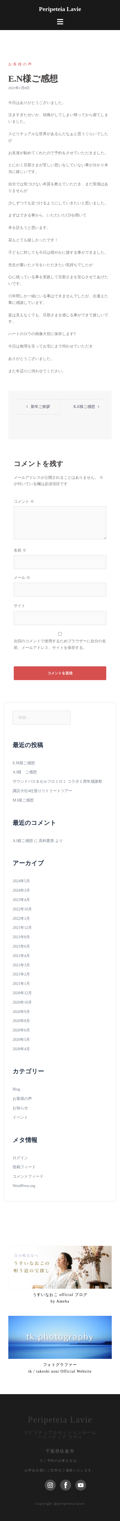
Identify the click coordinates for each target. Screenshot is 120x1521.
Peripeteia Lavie (60, 9)
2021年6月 (21, 946)
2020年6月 (21, 1030)
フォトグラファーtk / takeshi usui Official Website (60, 1368)
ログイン (20, 1158)
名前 (20, 550)
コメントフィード (28, 1176)
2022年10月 (22, 909)
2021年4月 (21, 956)
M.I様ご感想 (23, 800)
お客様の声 (20, 64)
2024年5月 (21, 881)
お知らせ (20, 1108)
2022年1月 (21, 918)
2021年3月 (21, 965)
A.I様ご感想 (23, 841)
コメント (24, 501)
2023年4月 (21, 900)
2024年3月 (21, 890)
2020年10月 (22, 1002)
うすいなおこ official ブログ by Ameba (60, 1298)
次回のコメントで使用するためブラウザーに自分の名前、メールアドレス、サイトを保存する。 (60, 644)
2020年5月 (21, 1040)
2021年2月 (21, 974)
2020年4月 (21, 1049)
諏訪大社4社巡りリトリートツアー (42, 791)
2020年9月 (21, 1012)
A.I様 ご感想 (25, 772)
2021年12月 (22, 928)
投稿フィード (24, 1167)
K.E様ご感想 (84, 407)
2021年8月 (21, 937)
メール (22, 578)
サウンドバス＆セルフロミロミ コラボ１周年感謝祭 (57, 781)
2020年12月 (22, 993)
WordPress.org (24, 1186)
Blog (16, 1089)
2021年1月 (21, 984)
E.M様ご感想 (24, 763)
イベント (20, 1117)
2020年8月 (21, 1021)
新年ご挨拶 (40, 407)
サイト (19, 606)
